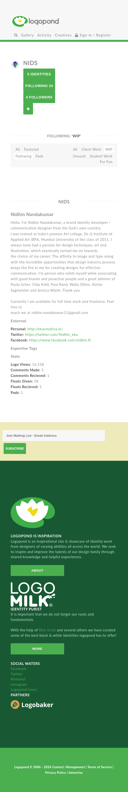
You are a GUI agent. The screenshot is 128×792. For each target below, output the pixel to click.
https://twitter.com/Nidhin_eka (51, 334)
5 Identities (39, 74)
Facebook (18, 669)
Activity (44, 35)
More (37, 649)
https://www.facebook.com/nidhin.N (60, 340)
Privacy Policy (56, 773)
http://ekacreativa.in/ (45, 329)
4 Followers (39, 97)
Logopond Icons (24, 690)
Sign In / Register (93, 35)
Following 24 (39, 86)
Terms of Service (100, 767)
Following (24, 156)
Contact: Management (69, 767)
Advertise (75, 773)
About (37, 570)
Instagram (19, 684)
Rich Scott (48, 630)
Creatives (63, 35)
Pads (39, 156)
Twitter (17, 674)
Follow (28, 108)
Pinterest (18, 679)
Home (64, 21)
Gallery (27, 35)
